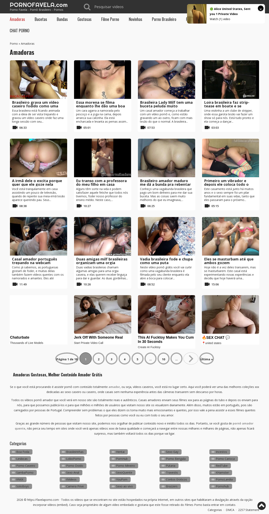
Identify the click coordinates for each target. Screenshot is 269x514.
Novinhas (135, 19)
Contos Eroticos (176, 479)
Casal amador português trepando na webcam (34, 261)
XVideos (71, 479)
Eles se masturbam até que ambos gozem (229, 261)
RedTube (222, 466)
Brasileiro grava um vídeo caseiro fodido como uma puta (35, 106)
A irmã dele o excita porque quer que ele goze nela (37, 182)
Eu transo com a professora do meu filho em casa (101, 182)
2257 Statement (248, 510)
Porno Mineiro (125, 466)
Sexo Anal (72, 472)
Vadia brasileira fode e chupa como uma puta (166, 261)
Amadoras (17, 19)
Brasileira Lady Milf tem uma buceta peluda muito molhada (166, 106)
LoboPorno (73, 459)
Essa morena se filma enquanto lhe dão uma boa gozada (100, 106)
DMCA (230, 510)
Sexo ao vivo (124, 486)
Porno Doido (74, 466)
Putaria (170, 466)
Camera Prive (75, 486)
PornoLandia (224, 479)
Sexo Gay (172, 452)
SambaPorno (24, 472)
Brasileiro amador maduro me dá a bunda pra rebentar (165, 182)
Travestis (172, 472)
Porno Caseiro (25, 466)
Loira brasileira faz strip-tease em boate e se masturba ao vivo (226, 106)
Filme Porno (110, 19)
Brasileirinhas (75, 452)
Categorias (215, 510)
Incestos (221, 452)
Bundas (62, 19)
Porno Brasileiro (164, 19)
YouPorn (121, 479)
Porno (14, 43)
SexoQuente (124, 472)
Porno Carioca (225, 459)
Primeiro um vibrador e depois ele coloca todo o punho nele (226, 184)
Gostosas (84, 19)
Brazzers (172, 486)
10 (163, 359)
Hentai (120, 452)
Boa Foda (22, 452)
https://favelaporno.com (43, 500)
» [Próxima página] (190, 358)
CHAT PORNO (19, 30)
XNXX (19, 479)
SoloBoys (22, 486)
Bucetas (41, 19)
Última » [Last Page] (206, 359)
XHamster (222, 472)
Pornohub (222, 486)
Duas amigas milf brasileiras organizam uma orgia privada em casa (101, 263)
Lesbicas (22, 459)
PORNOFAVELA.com (39, 5)
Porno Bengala (176, 459)
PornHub (122, 459)
